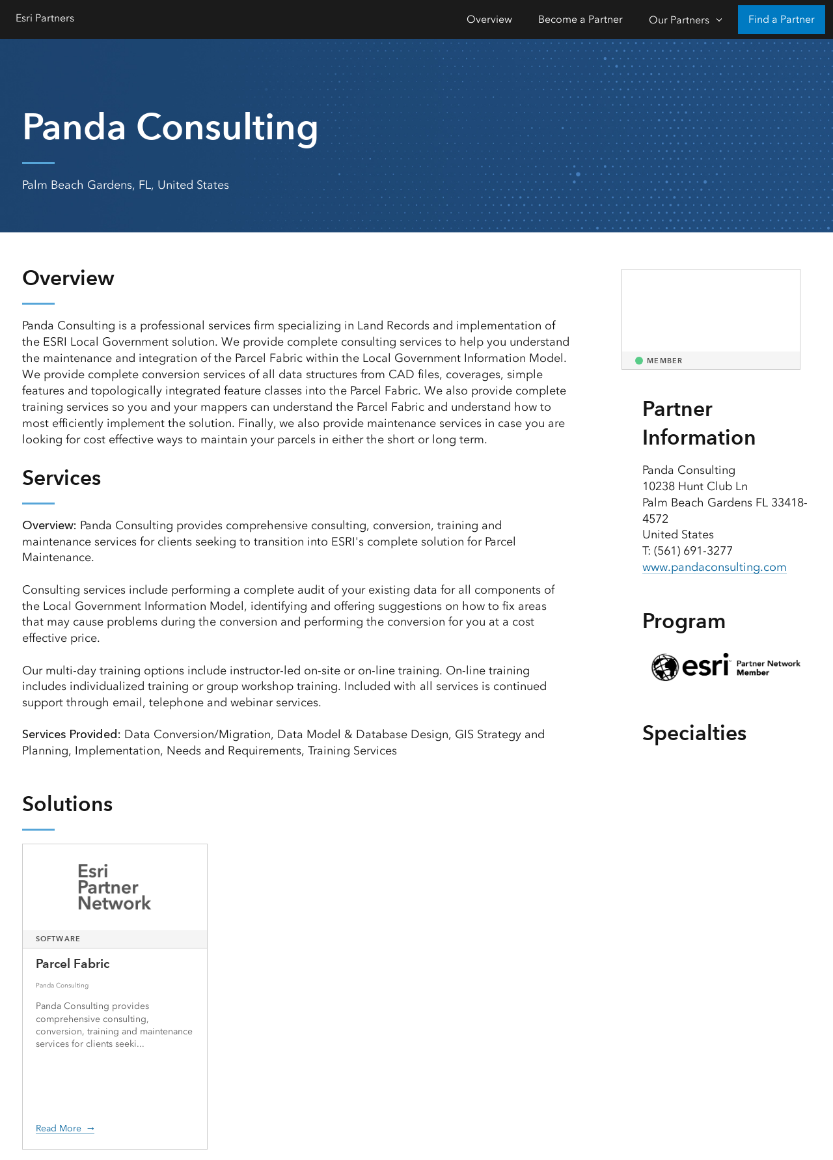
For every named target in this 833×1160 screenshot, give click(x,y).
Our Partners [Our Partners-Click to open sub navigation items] (679, 20)
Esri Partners (45, 18)
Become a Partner (580, 19)
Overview (489, 19)
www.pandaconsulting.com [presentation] (714, 567)
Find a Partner (781, 19)
